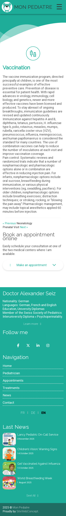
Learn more (33, 324)
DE (33, 413)
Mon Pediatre (33, 7)
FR (23, 413)
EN (43, 413)
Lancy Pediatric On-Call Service (37, 434)
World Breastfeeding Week (34, 478)
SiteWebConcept (27, 511)
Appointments (13, 380)
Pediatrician (11, 373)
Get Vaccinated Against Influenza (38, 463)
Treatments (11, 388)
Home (7, 366)
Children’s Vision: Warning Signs (37, 449)
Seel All (33, 495)
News (7, 395)
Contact (8, 403)
